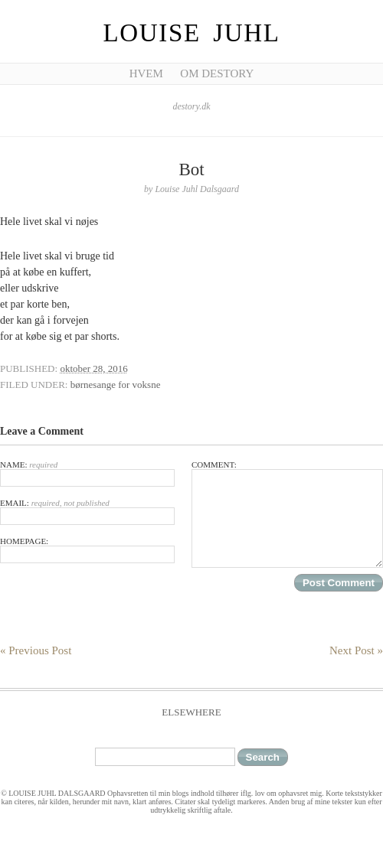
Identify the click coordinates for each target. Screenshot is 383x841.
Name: (87, 473)
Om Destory (217, 73)
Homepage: (87, 549)
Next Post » (356, 650)
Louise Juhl (191, 33)
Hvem (146, 73)
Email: (87, 511)
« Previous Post (35, 650)
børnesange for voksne (115, 384)
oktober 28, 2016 (93, 368)
